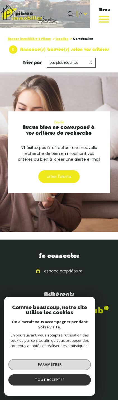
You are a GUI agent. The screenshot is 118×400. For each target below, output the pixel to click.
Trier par (32, 62)
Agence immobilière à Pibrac (29, 39)
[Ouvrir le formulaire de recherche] (70, 14)
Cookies (73, 383)
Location (62, 39)
